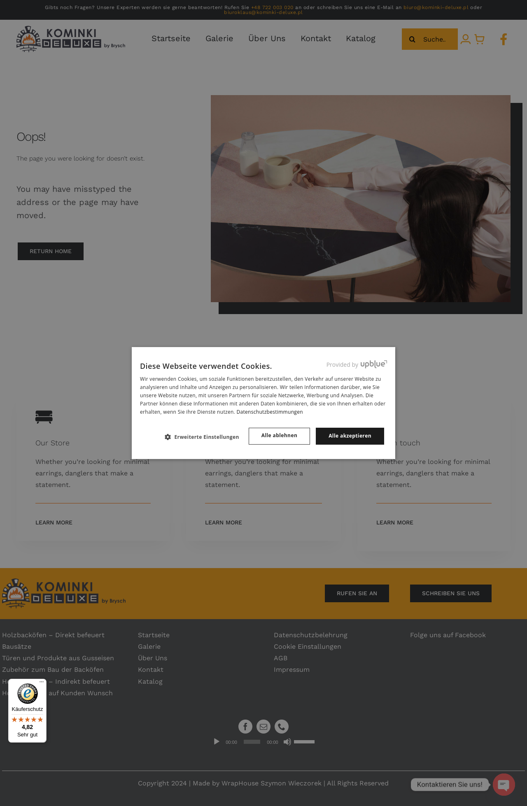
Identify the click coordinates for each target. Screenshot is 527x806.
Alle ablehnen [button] (279, 435)
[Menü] (42, 684)
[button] (205, 437)
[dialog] (263, 403)
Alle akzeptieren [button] (350, 435)
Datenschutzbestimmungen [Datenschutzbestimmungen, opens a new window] (269, 411)
